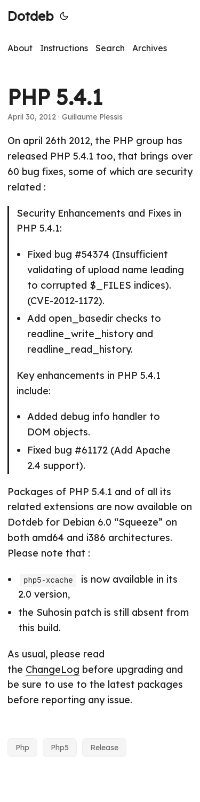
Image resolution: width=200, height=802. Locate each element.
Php (22, 747)
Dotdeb (30, 16)
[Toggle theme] (64, 16)
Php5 (60, 747)
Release (104, 747)
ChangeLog (52, 669)
